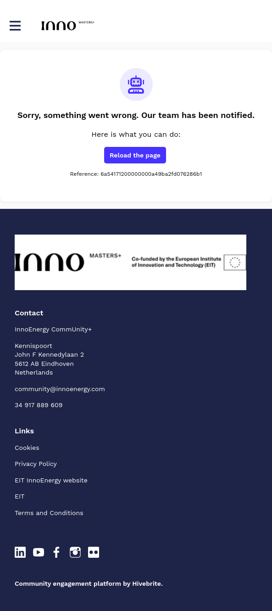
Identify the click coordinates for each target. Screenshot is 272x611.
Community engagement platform (68, 583)
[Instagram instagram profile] (75, 552)
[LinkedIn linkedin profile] (20, 552)
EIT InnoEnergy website (51, 480)
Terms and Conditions (49, 512)
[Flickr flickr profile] (93, 552)
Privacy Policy (36, 463)
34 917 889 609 (38, 405)
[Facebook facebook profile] (56, 552)
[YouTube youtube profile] (38, 552)
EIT (20, 496)
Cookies (27, 447)
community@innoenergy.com (60, 388)
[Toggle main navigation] (14, 26)
